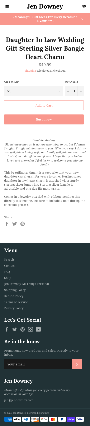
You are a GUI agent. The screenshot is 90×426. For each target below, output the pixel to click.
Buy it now (44, 119)
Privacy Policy (14, 308)
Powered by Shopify (38, 412)
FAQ (7, 272)
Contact (9, 266)
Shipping (30, 70)
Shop (7, 278)
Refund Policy (13, 296)
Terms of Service (16, 302)
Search (9, 259)
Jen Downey (45, 6)
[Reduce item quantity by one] (68, 91)
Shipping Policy (15, 290)
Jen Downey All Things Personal (26, 284)
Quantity (72, 81)
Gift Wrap (11, 81)
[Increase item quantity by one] (80, 91)
